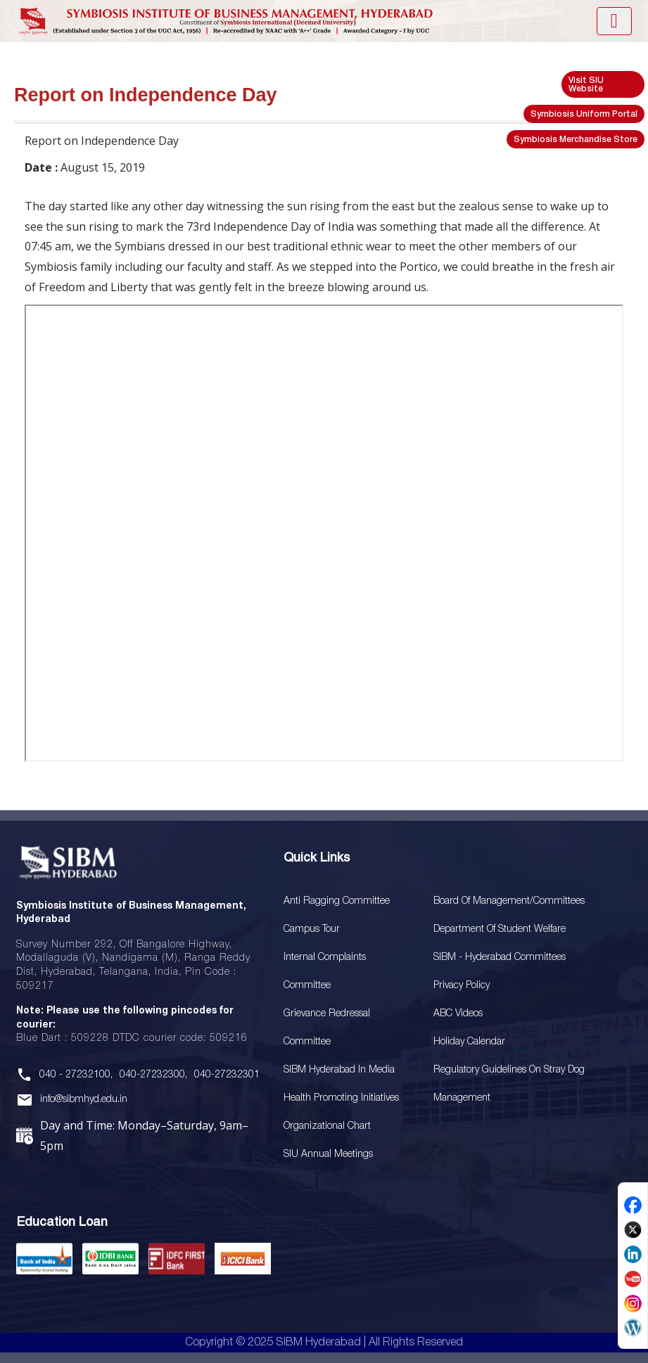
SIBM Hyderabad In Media (339, 1070)
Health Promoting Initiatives (341, 1098)
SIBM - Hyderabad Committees (499, 957)
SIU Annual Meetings (328, 1154)
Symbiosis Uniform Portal (584, 114)
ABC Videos (458, 1013)
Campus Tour (312, 929)
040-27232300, (153, 1075)
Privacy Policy (461, 985)
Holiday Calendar (469, 1042)
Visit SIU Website (586, 85)
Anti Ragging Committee (337, 901)
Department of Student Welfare (499, 929)
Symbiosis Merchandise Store (575, 139)
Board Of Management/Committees (509, 901)
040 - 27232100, (76, 1075)
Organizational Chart (327, 1126)
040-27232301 (227, 1075)
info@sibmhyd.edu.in (83, 1099)
